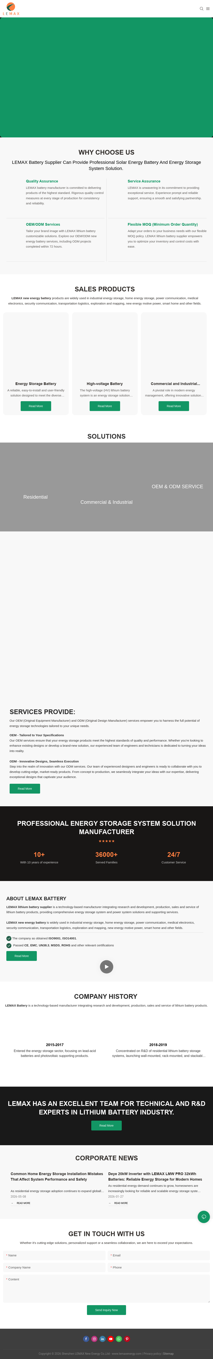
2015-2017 (55, 1045)
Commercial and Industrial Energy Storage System (174, 384)
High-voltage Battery (105, 384)
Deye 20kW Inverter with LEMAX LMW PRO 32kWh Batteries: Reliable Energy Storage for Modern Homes (155, 1176)
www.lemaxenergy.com (126, 1353)
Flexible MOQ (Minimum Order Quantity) (163, 224)
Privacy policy (152, 1353)
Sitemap (168, 1353)
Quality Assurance (42, 181)
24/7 (173, 854)
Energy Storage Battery (35, 384)
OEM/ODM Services (43, 224)
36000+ (106, 854)
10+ (39, 854)
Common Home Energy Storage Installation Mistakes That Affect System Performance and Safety (57, 1176)
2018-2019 (158, 1045)
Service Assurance (144, 181)
